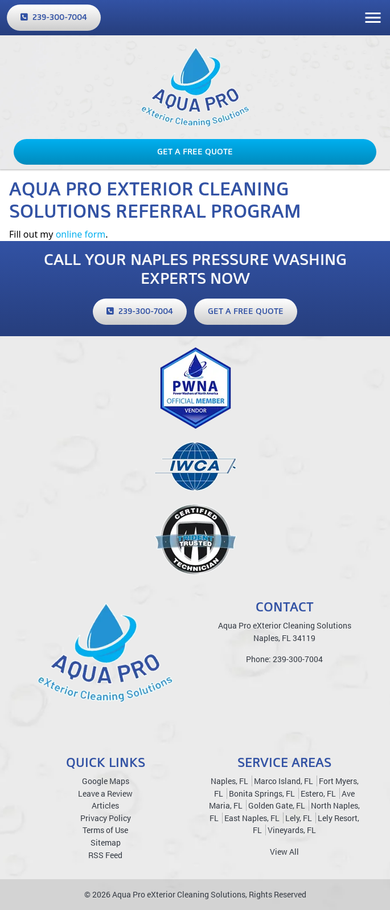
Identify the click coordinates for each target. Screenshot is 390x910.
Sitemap (106, 842)
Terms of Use (105, 830)
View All (284, 851)
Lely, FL (298, 818)
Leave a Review (105, 793)
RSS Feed (105, 855)
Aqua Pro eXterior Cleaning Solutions (178, 894)
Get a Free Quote (195, 151)
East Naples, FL (252, 818)
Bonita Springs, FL (262, 793)
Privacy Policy (105, 818)
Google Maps (105, 781)
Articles (105, 805)
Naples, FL (229, 781)
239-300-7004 (53, 17)
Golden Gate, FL (276, 805)
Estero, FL (318, 793)
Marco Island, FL (283, 781)
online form (81, 234)
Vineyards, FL (292, 830)
